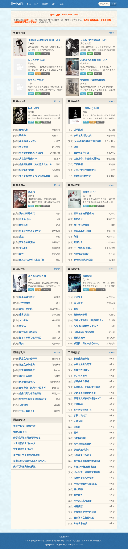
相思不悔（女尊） (28, 141)
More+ (112, 33)
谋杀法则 (78, 129)
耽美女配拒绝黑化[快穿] (31, 153)
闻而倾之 (78, 495)
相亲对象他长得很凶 (84, 213)
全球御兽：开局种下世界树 (32, 387)
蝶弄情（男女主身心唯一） (87, 343)
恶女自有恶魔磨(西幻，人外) (94, 60)
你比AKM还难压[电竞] (85, 466)
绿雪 (76, 147)
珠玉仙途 (78, 303)
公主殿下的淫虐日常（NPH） (95, 40)
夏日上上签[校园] (82, 231)
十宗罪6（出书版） (92, 108)
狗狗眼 (77, 427)
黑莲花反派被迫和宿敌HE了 (33, 399)
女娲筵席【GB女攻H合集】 (93, 80)
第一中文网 (17, 3)
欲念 (76, 308)
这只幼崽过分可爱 (82, 455)
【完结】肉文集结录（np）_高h (44, 40)
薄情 (76, 236)
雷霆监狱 (87, 276)
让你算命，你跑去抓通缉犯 (87, 158)
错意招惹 (78, 506)
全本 (54, 4)
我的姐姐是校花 (27, 213)
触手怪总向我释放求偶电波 (87, 461)
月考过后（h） (90, 192)
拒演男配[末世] (26, 170)
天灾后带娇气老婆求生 (85, 170)
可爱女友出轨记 (81, 254)
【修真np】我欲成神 (84, 332)
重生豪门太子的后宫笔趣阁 (26, 455)
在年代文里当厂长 (82, 410)
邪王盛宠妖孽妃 (27, 370)
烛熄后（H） (25, 219)
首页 (29, 4)
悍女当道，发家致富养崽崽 (87, 472)
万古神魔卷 (24, 303)
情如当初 (23, 225)
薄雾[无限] (24, 314)
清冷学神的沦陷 (27, 242)
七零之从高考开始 (82, 500)
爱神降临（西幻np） (29, 332)
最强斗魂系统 (25, 308)
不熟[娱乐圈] (80, 438)
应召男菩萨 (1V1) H (37, 60)
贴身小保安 (33, 108)
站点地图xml (64, 537)
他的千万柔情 (25, 376)
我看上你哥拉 (20, 432)
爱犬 (21, 254)
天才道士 (78, 297)
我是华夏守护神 (81, 153)
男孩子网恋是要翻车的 (30, 231)
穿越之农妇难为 (27, 364)
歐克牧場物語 (80, 523)
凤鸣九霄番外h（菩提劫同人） (89, 320)
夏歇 (76, 432)
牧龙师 (22, 326)
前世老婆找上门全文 (23, 449)
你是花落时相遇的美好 (30, 393)
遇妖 (21, 343)
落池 (21, 236)
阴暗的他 (78, 219)
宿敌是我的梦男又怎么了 (86, 326)
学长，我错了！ (27, 410)
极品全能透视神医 (82, 444)
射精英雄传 (79, 337)
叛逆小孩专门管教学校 (24, 426)
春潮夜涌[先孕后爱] (83, 259)
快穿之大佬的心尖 (82, 135)
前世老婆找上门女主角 (24, 443)
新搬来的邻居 (80, 314)
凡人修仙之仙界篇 (37, 276)
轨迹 (61, 4)
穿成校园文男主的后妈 (85, 512)
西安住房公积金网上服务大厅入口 (30, 460)
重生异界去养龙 (27, 297)
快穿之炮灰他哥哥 (28, 358)
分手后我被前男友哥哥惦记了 (27, 437)
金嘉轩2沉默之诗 (82, 176)
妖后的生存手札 (27, 382)
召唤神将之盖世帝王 (84, 517)
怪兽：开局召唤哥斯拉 (30, 337)
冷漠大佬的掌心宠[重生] (85, 483)
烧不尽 (31, 192)
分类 (36, 4)
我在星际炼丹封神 (28, 158)
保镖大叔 (23, 129)
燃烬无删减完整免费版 (24, 466)
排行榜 (45, 4)
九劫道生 (23, 320)
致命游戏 (23, 147)
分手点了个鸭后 (36, 80)
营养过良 (78, 242)
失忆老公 (23, 248)
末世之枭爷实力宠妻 (84, 478)
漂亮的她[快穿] (81, 449)
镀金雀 (22, 135)
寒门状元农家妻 (81, 225)
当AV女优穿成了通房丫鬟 (31, 259)
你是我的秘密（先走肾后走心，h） (36, 164)
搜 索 (114, 4)
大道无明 (78, 421)
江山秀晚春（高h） (83, 248)
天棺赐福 (78, 164)
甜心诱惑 (78, 489)
